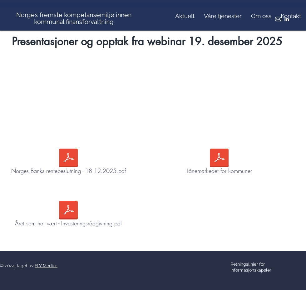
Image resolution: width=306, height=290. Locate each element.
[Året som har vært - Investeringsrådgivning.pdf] (68, 215)
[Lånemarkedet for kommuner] (219, 163)
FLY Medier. (46, 265)
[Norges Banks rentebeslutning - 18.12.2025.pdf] (68, 163)
